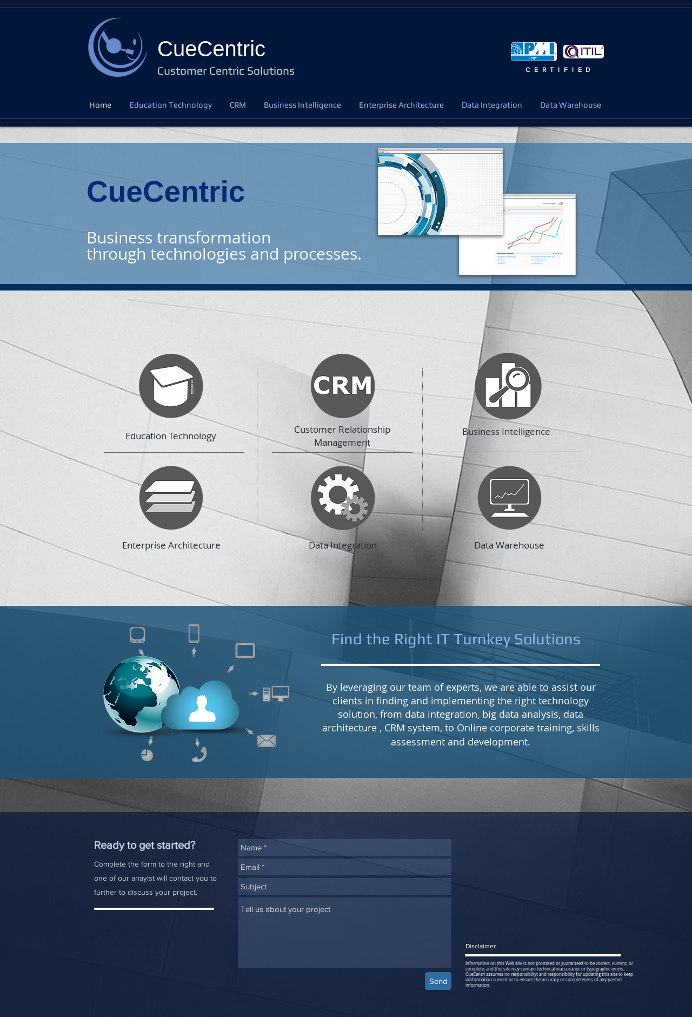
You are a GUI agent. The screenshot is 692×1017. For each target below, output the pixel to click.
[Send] (438, 981)
